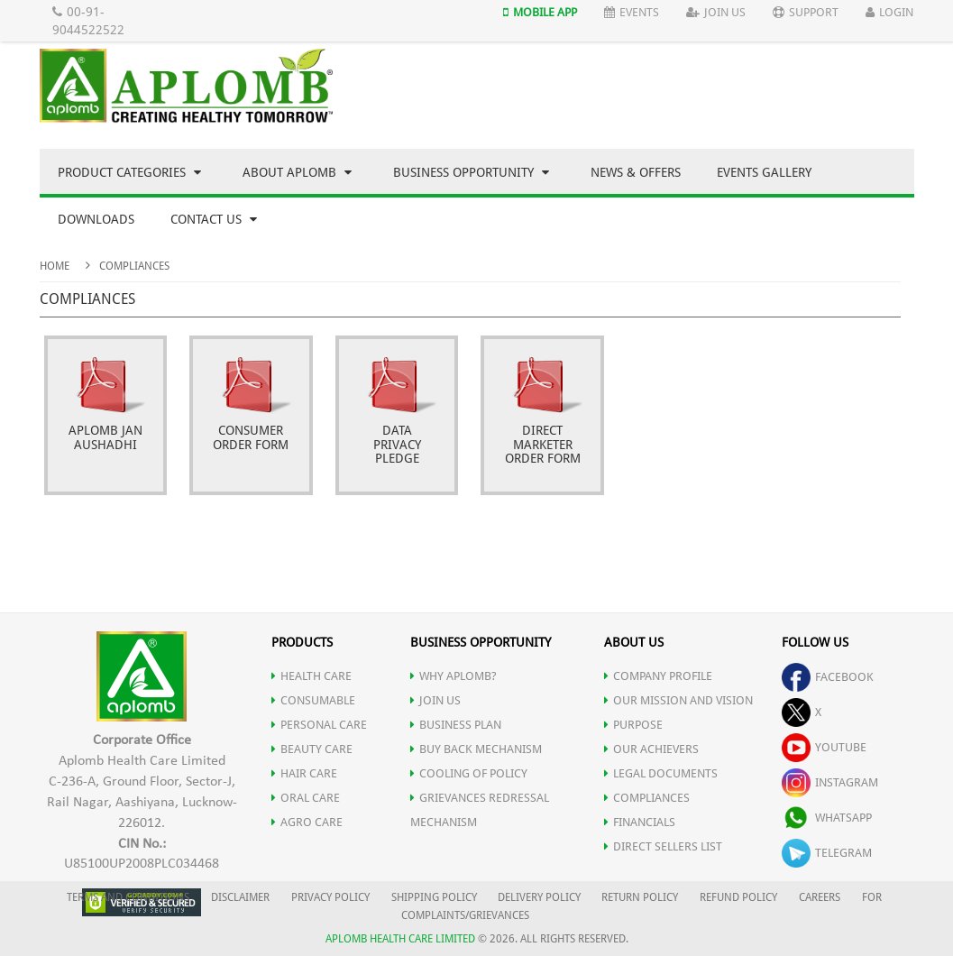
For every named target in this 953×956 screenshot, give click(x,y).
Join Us (716, 12)
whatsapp (827, 817)
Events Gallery (764, 172)
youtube (824, 747)
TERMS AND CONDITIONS (128, 897)
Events (631, 12)
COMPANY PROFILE (658, 676)
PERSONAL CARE (319, 724)
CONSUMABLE (313, 700)
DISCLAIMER (240, 897)
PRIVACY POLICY (330, 897)
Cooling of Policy (468, 773)
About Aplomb (297, 172)
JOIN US (435, 700)
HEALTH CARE (311, 676)
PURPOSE (633, 724)
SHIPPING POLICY (435, 897)
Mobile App (540, 12)
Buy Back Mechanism (476, 749)
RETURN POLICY (639, 897)
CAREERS (819, 897)
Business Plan (455, 724)
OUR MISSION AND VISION (678, 700)
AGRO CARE (307, 822)
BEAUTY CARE (312, 749)
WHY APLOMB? (453, 676)
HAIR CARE (304, 773)
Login (889, 12)
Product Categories (129, 172)
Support (805, 12)
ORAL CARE (305, 797)
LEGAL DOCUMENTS (661, 773)
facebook (828, 677)
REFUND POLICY (738, 897)
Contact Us (213, 219)
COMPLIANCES (647, 797)
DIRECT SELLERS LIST (663, 846)
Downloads (96, 219)
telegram (827, 852)
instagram (830, 782)
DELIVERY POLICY (539, 897)
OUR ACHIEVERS (651, 749)
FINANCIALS (639, 822)
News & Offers (636, 172)
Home (54, 266)
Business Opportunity (471, 172)
